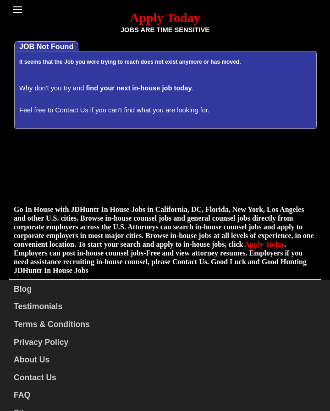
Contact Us (71, 110)
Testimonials (38, 306)
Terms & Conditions (52, 324)
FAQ (22, 395)
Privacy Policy (41, 342)
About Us (32, 359)
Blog (23, 289)
